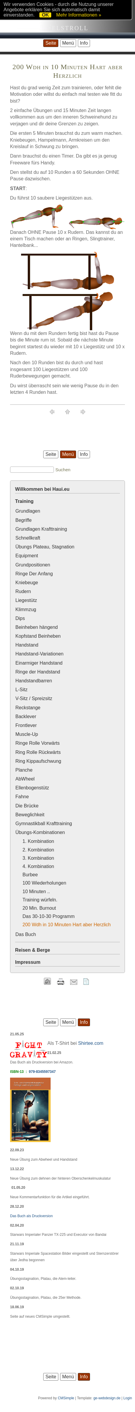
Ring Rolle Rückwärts (38, 752)
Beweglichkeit (29, 814)
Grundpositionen (32, 564)
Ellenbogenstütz (32, 787)
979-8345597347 (42, 1072)
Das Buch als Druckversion (31, 1216)
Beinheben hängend (36, 627)
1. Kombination (38, 841)
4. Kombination (38, 866)
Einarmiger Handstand (38, 662)
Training (24, 501)
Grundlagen (27, 511)
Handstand (26, 644)
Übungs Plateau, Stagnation (44, 546)
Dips (20, 618)
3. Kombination (38, 858)
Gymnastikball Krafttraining (43, 823)
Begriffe (23, 520)
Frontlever (26, 725)
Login (127, 1398)
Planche (24, 770)
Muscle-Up (26, 734)
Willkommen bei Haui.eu (42, 489)
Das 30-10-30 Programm (48, 916)
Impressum (27, 962)
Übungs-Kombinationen (40, 832)
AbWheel (25, 778)
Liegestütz (26, 600)
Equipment (26, 555)
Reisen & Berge (32, 950)
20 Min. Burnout (39, 908)
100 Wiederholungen (44, 882)
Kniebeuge (26, 582)
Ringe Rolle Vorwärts (37, 743)
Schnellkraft (27, 537)
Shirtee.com (90, 1043)
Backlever (25, 716)
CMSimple (66, 1398)
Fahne (22, 796)
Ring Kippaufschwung (38, 761)
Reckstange (28, 707)
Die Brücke (26, 805)
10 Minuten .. (36, 891)
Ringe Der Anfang (34, 573)
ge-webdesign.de (106, 1398)
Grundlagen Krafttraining (41, 529)
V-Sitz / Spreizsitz (33, 698)
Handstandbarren (33, 680)
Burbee (30, 874)
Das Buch (25, 934)
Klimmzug (25, 609)
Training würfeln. (39, 899)
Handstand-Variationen (39, 653)
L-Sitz (21, 689)
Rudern (23, 591)
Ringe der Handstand (37, 671)
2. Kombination (38, 849)
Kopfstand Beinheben (38, 636)
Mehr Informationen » (78, 14)
